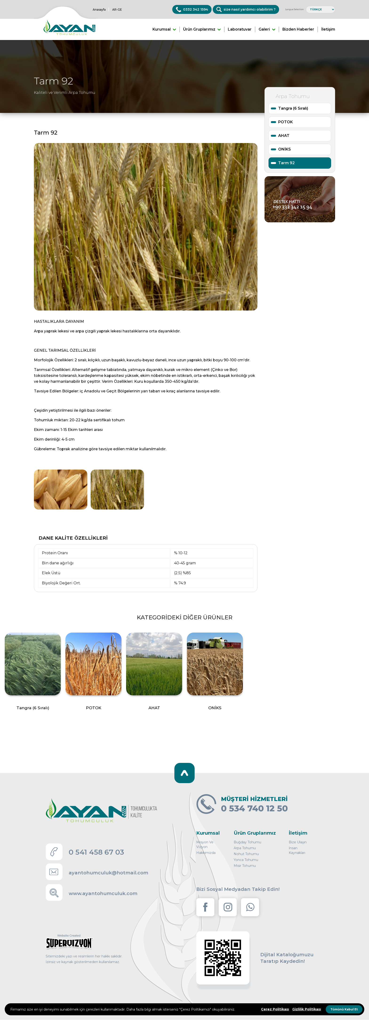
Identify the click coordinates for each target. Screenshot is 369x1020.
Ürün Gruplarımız (202, 29)
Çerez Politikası (275, 1009)
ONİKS (284, 149)
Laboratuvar (240, 29)
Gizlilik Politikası (306, 1009)
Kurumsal (164, 29)
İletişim (328, 29)
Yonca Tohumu (246, 860)
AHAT (283, 135)
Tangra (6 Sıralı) (293, 108)
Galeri (267, 29)
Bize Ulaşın (298, 842)
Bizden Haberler (298, 29)
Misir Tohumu (245, 866)
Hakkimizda (206, 853)
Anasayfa (99, 9)
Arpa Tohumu (245, 848)
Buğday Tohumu (247, 842)
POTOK (285, 122)
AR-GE (117, 9)
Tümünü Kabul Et (344, 1009)
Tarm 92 (286, 163)
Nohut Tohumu (246, 854)
